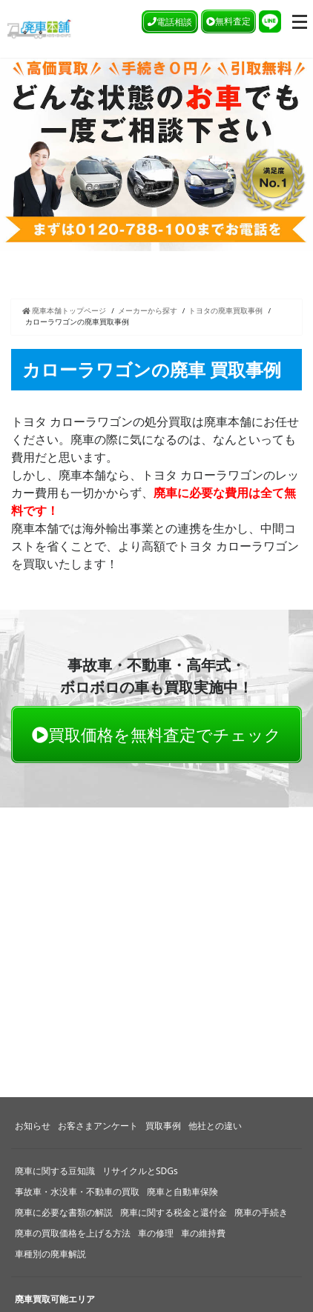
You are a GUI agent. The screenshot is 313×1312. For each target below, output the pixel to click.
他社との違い (215, 1125)
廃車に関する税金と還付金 (173, 1212)
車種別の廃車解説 (50, 1254)
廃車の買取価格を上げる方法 (73, 1233)
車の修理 (156, 1233)
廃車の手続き (261, 1212)
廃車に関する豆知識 (55, 1171)
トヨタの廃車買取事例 (225, 311)
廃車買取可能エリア (55, 1299)
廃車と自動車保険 (182, 1191)
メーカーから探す (147, 311)
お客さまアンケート (98, 1125)
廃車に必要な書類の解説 (64, 1212)
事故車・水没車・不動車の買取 (77, 1191)
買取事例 (163, 1125)
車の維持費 (203, 1233)
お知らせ (32, 1125)
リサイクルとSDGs (140, 1171)
